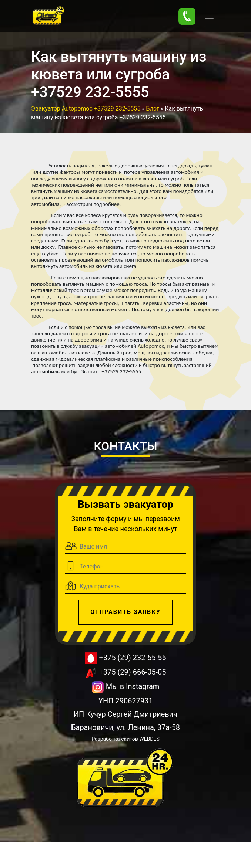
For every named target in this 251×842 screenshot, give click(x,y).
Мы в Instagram (126, 687)
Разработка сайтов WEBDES (125, 739)
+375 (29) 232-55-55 (125, 658)
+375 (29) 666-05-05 (125, 673)
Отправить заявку (125, 611)
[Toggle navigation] (209, 16)
